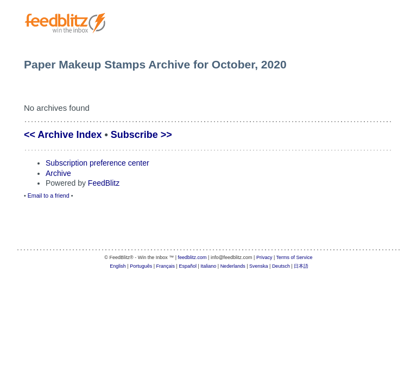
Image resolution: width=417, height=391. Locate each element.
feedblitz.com (192, 257)
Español (188, 266)
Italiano (208, 266)
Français (165, 266)
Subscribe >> (141, 134)
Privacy (264, 257)
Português (141, 266)
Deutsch (281, 266)
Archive (58, 173)
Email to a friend (49, 195)
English (118, 266)
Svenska (258, 266)
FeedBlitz (103, 183)
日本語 (301, 266)
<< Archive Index (63, 134)
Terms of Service (294, 257)
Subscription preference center (97, 163)
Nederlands (232, 266)
